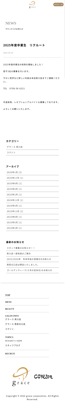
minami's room (13, 341)
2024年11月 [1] (15, 200)
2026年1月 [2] (14, 172)
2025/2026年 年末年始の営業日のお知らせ (29, 259)
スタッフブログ (12, 345)
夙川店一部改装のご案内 (19, 254)
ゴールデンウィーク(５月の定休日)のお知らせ (29, 270)
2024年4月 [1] (14, 206)
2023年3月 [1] (14, 228)
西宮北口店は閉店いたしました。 (23, 265)
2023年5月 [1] (14, 222)
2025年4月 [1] (14, 189)
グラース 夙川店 (15, 147)
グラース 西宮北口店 (15, 324)
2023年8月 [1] (14, 217)
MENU (58, 4)
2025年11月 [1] (15, 178)
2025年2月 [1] (14, 195)
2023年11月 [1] (15, 211)
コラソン (11, 152)
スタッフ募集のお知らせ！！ (21, 248)
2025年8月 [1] (14, 183)
